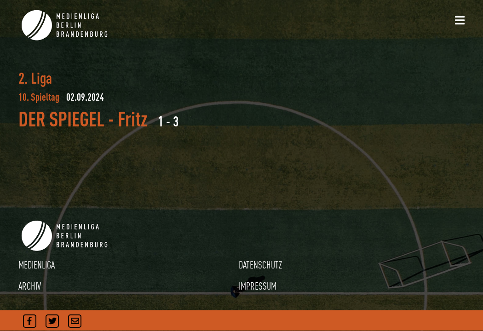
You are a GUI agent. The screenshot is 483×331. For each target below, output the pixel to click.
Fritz (132, 119)
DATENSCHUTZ (260, 265)
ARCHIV (29, 286)
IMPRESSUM (257, 286)
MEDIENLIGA (36, 265)
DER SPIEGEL (61, 119)
